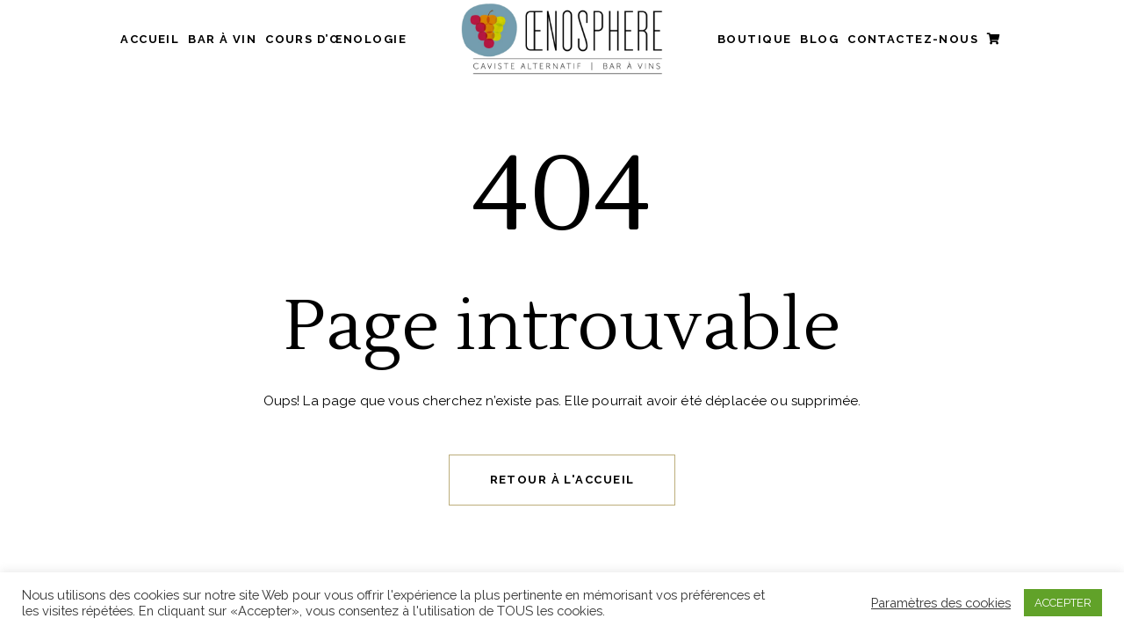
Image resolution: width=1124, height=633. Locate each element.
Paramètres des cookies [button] (941, 602)
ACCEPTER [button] (1063, 602)
